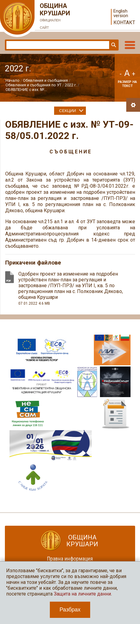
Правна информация (70, 558)
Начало (13, 80)
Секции (67, 110)
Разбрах (70, 610)
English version (120, 13)
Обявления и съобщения (46, 80)
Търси (113, 45)
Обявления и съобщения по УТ (33, 85)
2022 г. (71, 85)
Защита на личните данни (82, 594)
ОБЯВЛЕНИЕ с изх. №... (26, 89)
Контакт (124, 22)
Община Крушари (55, 17)
